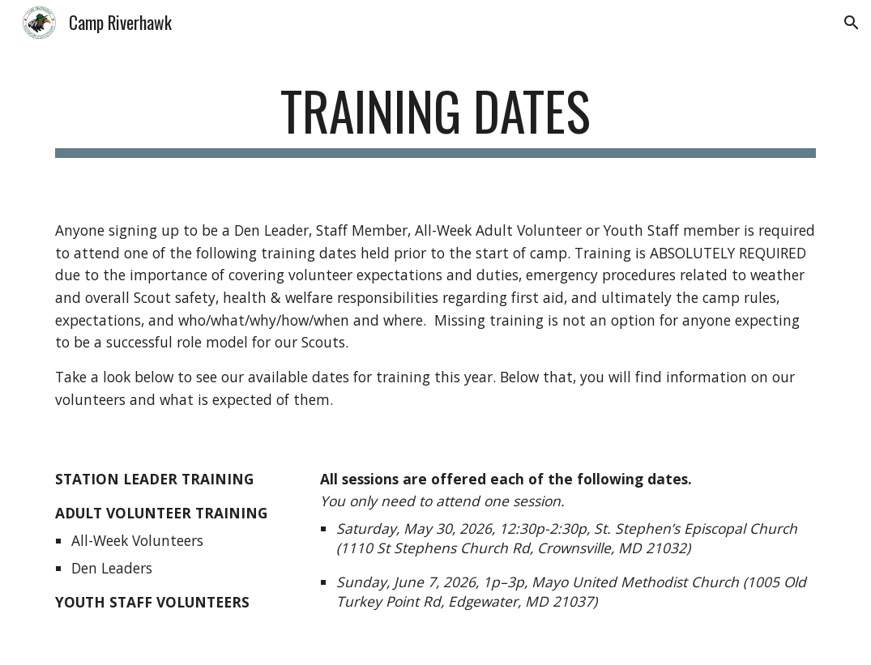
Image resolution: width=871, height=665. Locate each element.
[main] (435, 118)
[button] (851, 22)
